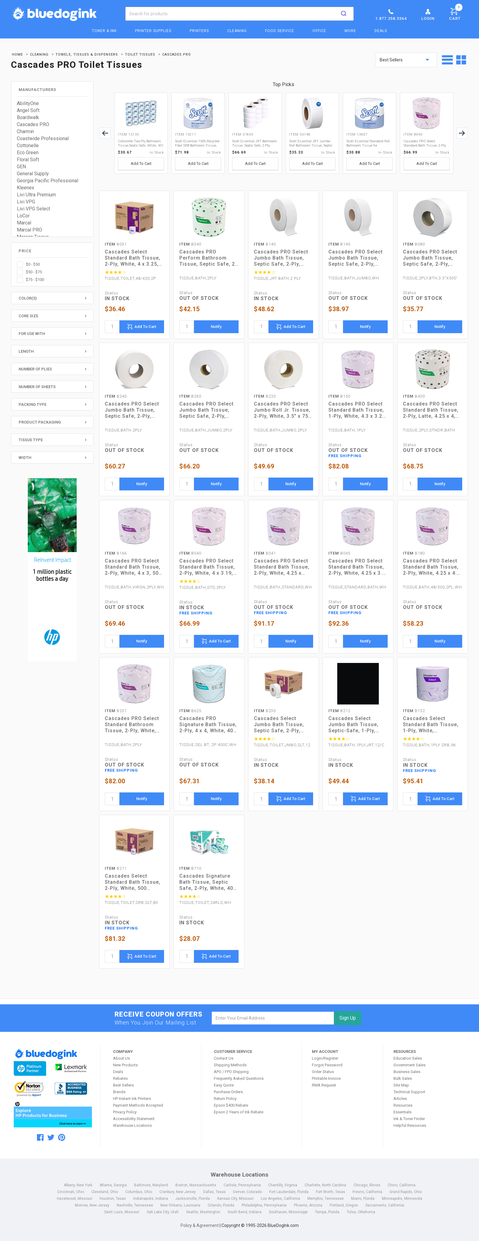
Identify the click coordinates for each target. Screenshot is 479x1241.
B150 (339, 396)
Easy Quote (224, 1085)
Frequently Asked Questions (239, 1078)
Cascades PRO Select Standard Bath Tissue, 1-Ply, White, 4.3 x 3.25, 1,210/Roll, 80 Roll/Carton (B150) (357, 410)
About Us (121, 1058)
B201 (116, 710)
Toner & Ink (104, 31)
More (350, 31)
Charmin (25, 131)
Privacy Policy (125, 1112)
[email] (273, 1018)
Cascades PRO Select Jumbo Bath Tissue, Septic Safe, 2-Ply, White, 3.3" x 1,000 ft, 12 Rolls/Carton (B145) (357, 258)
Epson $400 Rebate (231, 1105)
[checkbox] (52, 264)
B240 (116, 396)
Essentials (402, 1112)
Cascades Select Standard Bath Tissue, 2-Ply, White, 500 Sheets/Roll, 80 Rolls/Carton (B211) (132, 882)
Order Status (323, 1071)
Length (26, 351)
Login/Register (325, 1058)
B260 (190, 396)
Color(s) (28, 298)
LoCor (23, 216)
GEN (21, 166)
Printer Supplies (153, 31)
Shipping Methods (230, 1065)
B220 (265, 396)
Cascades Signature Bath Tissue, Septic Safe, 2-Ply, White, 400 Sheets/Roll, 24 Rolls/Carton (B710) (207, 882)
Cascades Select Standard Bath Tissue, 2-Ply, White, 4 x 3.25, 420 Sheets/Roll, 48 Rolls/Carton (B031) (132, 258)
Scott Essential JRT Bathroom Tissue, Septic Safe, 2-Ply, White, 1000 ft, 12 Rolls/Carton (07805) (254, 143)
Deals (381, 31)
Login (427, 14)
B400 (414, 396)
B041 (265, 553)
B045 (339, 553)
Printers (199, 31)
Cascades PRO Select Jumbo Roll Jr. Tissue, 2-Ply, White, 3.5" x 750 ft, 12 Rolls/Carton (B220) (282, 410)
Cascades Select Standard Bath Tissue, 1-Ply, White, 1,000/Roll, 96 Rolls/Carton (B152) (431, 724)
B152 (414, 710)
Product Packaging (40, 422)
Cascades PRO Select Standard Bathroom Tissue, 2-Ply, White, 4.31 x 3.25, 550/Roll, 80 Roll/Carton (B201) (132, 724)
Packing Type (32, 404)
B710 (190, 868)
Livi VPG (26, 202)
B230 (265, 710)
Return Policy (225, 1098)
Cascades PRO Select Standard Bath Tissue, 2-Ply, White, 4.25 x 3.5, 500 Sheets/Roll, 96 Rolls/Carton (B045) (357, 567)
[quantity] (112, 326)
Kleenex (25, 188)
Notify (216, 326)
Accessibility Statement (134, 1118)
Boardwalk (28, 117)
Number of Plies (35, 369)
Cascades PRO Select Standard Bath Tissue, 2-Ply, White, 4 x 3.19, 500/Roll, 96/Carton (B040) (425, 143)
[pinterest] (61, 1137)
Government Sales (409, 1065)
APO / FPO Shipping (231, 1071)
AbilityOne (28, 103)
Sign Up (347, 1018)
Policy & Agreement (200, 1225)
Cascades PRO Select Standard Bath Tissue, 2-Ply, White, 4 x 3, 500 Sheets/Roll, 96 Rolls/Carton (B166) (133, 567)
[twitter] (50, 1137)
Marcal (24, 223)
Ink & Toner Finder (409, 1118)
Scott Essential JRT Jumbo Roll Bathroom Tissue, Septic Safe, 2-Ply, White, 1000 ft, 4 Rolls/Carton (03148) (310, 143)
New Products (125, 1065)
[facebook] (40, 1137)
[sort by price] (406, 60)
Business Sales (406, 1071)
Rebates (120, 1078)
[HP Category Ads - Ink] (52, 570)
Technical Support (409, 1092)
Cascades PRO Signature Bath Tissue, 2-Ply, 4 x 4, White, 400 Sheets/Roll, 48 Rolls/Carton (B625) (208, 724)
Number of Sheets (37, 386)
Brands (119, 1092)
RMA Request (324, 1085)
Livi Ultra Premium (36, 195)
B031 (116, 244)
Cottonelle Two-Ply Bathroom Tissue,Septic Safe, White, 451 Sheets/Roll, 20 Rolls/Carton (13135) (140, 143)
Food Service (279, 31)
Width (25, 457)
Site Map (401, 1085)
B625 (190, 710)
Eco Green (27, 152)
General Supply (33, 174)
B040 (190, 553)
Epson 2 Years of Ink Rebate (238, 1112)
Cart (456, 13)
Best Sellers (123, 1085)
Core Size (28, 316)
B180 (414, 553)
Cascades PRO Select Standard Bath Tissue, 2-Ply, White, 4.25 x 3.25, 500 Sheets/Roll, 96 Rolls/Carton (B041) (283, 567)
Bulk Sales (402, 1078)
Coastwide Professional (43, 138)
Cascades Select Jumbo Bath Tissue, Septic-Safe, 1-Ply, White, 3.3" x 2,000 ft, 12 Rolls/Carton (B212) (357, 724)
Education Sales (407, 1058)
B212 (339, 710)
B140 (265, 244)
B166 (116, 553)
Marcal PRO (29, 230)
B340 (190, 244)
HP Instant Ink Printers (132, 1098)
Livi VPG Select (33, 209)
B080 (414, 244)
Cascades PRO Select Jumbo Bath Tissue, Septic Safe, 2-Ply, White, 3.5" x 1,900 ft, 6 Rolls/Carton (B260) (208, 410)
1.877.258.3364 (391, 14)
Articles (400, 1098)
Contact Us (223, 1058)
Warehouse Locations (132, 1125)
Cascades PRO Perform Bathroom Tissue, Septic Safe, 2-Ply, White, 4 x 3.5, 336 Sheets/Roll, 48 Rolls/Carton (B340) (208, 258)
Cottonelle (28, 145)
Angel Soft (28, 110)
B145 (339, 244)
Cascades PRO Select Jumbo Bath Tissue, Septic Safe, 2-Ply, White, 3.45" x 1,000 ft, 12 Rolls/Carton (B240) (134, 410)
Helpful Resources (409, 1125)
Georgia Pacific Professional (47, 181)
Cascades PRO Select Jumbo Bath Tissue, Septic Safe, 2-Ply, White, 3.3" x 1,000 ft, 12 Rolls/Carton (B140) (283, 258)
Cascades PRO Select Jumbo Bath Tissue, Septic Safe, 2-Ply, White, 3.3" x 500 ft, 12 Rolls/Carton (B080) (431, 258)
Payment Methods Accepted (138, 1105)
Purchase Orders (228, 1092)
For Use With (32, 333)
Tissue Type (31, 440)
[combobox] (239, 14)
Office (319, 31)
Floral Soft (28, 159)
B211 (116, 868)
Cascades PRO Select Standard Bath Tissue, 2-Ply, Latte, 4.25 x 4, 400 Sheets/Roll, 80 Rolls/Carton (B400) (431, 410)
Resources (402, 1105)
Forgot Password (327, 1065)
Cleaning (237, 31)
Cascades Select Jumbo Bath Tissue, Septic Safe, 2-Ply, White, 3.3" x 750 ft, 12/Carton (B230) (279, 724)
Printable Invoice (326, 1078)
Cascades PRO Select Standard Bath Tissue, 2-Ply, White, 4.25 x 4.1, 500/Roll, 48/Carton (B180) (432, 567)
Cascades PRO (33, 124)
